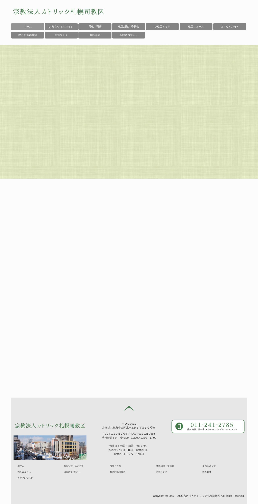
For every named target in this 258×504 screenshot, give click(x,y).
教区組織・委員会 (128, 26)
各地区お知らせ (129, 34)
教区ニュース (196, 26)
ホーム (28, 26)
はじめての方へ (230, 26)
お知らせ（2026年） (61, 26)
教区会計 (206, 472)
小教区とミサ (162, 26)
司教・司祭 (95, 26)
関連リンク (161, 472)
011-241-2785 (119, 433)
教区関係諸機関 (117, 472)
